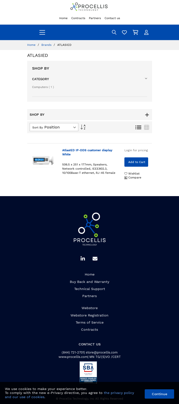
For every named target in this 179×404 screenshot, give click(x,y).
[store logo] (89, 7)
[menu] (42, 32)
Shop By (40, 68)
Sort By (37, 127)
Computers (43, 87)
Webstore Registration (89, 315)
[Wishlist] (125, 32)
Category (40, 79)
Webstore (90, 308)
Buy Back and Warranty (89, 282)
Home (31, 45)
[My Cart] (136, 32)
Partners (89, 296)
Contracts (89, 329)
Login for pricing (136, 150)
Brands (46, 45)
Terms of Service (90, 322)
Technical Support (89, 289)
